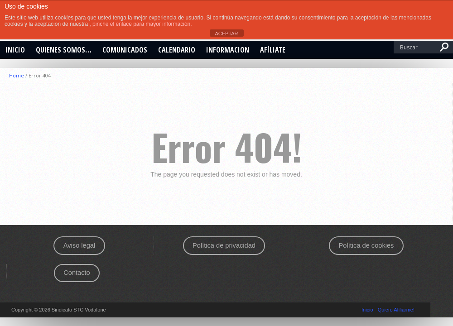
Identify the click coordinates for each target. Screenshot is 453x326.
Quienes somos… (64, 50)
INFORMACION (227, 50)
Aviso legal (79, 245)
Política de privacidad (224, 245)
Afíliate (272, 50)
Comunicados (124, 50)
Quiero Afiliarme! (396, 309)
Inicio (15, 50)
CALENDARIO (176, 50)
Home (16, 75)
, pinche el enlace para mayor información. (140, 24)
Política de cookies (366, 245)
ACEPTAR (226, 33)
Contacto (76, 272)
